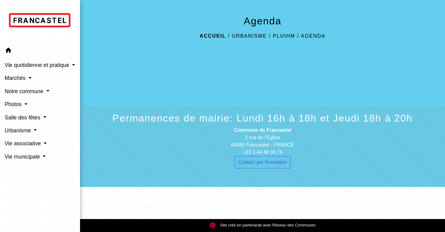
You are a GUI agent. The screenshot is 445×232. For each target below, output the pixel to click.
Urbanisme (249, 36)
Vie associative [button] (23, 143)
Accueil (213, 36)
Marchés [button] (16, 78)
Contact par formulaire (262, 162)
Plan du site (308, 202)
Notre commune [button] (25, 91)
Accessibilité (274, 202)
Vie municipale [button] (23, 157)
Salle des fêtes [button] (23, 117)
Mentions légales (171, 202)
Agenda (313, 36)
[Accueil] (40, 22)
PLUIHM (284, 36)
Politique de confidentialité (225, 202)
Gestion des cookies (349, 202)
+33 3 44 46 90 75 (262, 152)
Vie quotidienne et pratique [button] (38, 65)
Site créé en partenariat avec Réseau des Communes (263, 225)
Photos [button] (14, 104)
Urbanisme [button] (18, 130)
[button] (40, 51)
